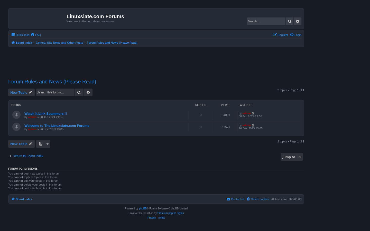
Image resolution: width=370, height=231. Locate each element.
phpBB (143, 208)
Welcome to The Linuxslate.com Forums (56, 126)
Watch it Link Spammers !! (45, 114)
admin (32, 117)
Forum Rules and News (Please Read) (52, 81)
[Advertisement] (156, 59)
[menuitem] (36, 35)
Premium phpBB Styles (171, 213)
